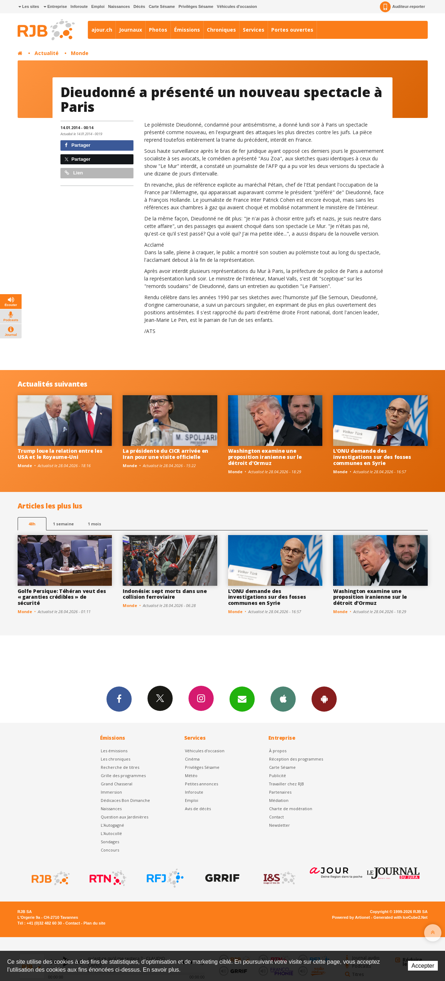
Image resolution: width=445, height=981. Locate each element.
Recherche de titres (120, 767)
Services (253, 29)
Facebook (119, 698)
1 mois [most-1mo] (94, 523)
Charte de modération (290, 808)
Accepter (423, 966)
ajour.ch (101, 29)
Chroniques (221, 29)
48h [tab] (31, 523)
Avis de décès (198, 808)
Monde (79, 53)
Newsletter (279, 825)
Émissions (187, 29)
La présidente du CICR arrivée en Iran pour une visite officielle (165, 453)
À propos (277, 750)
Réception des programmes (296, 759)
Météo (191, 775)
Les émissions (114, 750)
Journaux (130, 29)
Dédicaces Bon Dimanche (125, 800)
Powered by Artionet (351, 917)
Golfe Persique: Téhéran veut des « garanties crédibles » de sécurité (62, 597)
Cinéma (192, 759)
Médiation (279, 800)
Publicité (277, 775)
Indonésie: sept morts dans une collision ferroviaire (165, 594)
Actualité (47, 53)
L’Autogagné (112, 825)
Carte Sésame (162, 6)
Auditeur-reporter (402, 6)
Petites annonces (201, 783)
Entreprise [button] (55, 6)
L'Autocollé (111, 833)
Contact (276, 817)
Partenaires (280, 792)
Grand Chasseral (116, 783)
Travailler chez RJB (286, 783)
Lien (74, 172)
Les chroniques (115, 759)
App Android (324, 698)
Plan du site (94, 923)
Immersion (111, 792)
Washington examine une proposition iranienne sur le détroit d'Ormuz (265, 456)
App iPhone (283, 698)
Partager (77, 145)
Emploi (98, 6)
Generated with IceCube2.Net (400, 917)
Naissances (119, 6)
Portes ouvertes (292, 29)
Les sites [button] (28, 6)
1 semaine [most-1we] (63, 523)
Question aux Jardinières (124, 817)
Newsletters (242, 698)
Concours (110, 850)
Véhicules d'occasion (237, 6)
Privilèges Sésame (195, 6)
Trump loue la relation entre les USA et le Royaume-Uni (60, 453)
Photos (158, 29)
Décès (139, 6)
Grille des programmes (123, 775)
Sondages (110, 841)
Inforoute (79, 6)
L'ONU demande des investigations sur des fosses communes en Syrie (372, 456)
